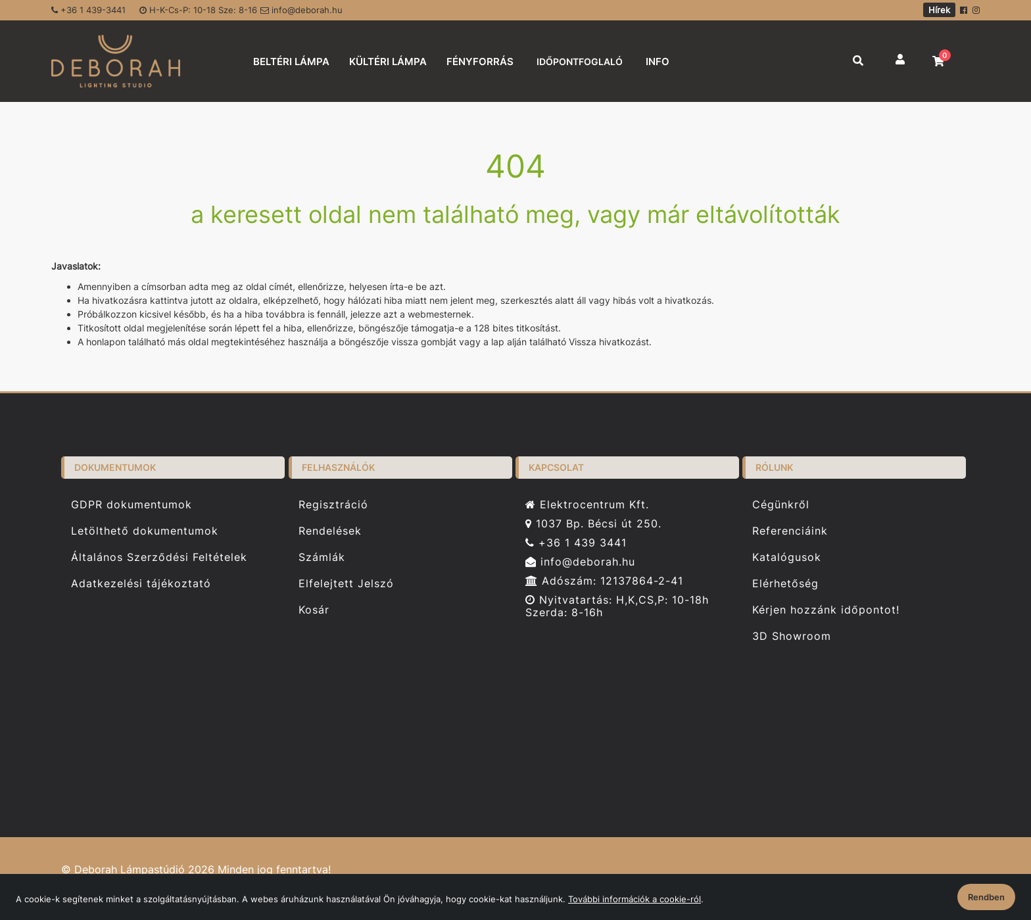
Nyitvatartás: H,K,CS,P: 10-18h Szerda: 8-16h (617, 606)
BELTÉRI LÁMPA (291, 61)
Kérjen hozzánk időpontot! (825, 610)
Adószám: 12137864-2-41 (604, 581)
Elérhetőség (785, 583)
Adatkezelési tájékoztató (141, 583)
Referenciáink (790, 531)
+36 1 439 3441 (576, 543)
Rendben (986, 897)
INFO (657, 61)
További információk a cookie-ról (634, 899)
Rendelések (330, 531)
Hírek (939, 10)
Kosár (314, 610)
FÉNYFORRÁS (480, 61)
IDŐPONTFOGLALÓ (580, 61)
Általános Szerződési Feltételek (159, 557)
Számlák (322, 557)
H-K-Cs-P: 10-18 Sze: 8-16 (198, 10)
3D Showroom (791, 636)
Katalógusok (786, 557)
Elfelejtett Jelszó (346, 583)
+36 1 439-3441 (88, 10)
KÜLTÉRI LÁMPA (388, 61)
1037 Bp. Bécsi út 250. (593, 524)
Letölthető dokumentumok (144, 531)
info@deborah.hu (301, 10)
